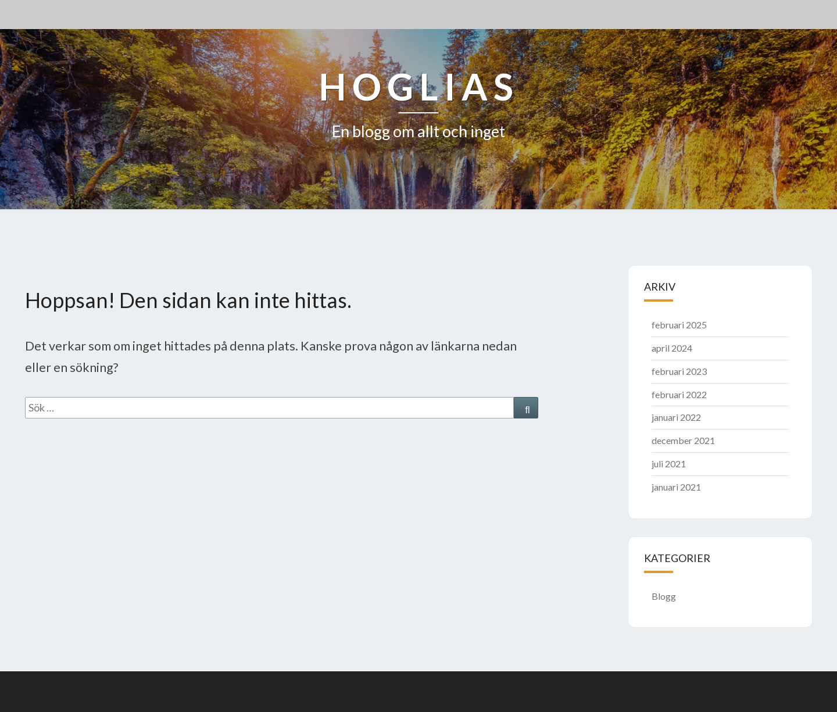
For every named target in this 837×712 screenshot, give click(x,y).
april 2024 (672, 347)
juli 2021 (669, 463)
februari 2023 (679, 371)
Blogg (664, 596)
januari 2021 (676, 486)
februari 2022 (679, 394)
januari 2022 (676, 417)
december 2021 (683, 440)
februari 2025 (679, 324)
